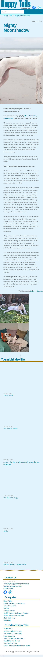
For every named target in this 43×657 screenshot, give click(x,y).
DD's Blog (7, 620)
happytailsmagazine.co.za (12, 586)
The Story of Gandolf (10, 429)
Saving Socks (8, 395)
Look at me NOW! (9, 606)
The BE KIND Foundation (12, 634)
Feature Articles (9, 611)
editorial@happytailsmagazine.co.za (16, 584)
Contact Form (8, 589)
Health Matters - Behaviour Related (16, 613)
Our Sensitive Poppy (10, 498)
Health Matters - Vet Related (13, 615)
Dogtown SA (7, 629)
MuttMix (6, 608)
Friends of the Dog (10, 643)
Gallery (32, 291)
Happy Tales (7, 15)
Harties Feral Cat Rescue (12, 631)
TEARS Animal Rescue (11, 641)
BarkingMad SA (9, 636)
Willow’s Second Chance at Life (14, 564)
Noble (5, 531)
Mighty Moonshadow (22, 15)
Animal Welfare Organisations (14, 603)
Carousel (40, 291)
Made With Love (9, 618)
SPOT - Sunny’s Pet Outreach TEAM (16, 646)
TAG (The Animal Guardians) (13, 638)
